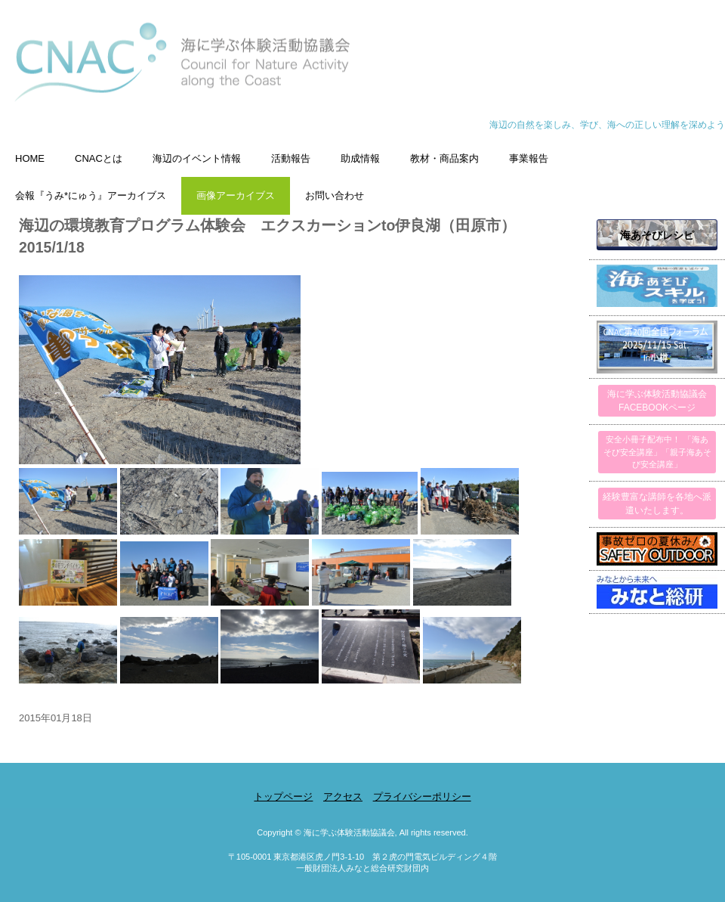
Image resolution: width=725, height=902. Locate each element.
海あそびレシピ (657, 235)
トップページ (283, 796)
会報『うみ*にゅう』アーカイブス (90, 195)
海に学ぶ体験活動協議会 (362, 70)
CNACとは (98, 158)
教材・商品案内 (444, 158)
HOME (30, 158)
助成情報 (360, 158)
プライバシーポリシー (422, 796)
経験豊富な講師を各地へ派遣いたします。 (657, 503)
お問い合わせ (334, 195)
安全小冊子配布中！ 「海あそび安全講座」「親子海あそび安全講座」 (657, 452)
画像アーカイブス (235, 195)
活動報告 (290, 158)
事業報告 (528, 158)
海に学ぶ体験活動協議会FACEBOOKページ (657, 401)
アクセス (342, 796)
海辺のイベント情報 (197, 158)
